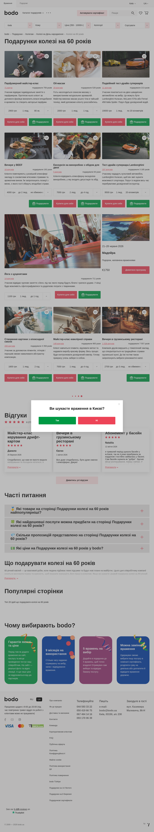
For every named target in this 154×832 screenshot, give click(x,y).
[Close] (119, 404)
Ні (97, 420)
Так (57, 420)
